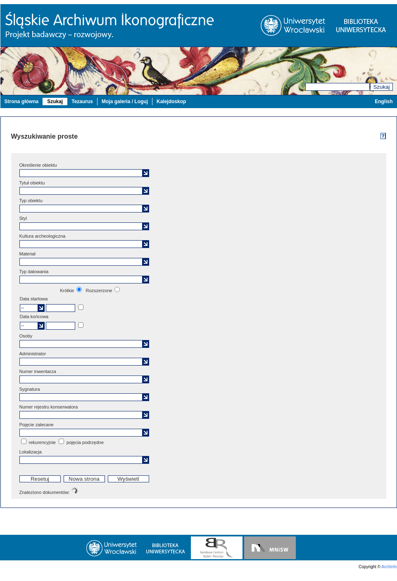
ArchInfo (389, 566)
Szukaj (381, 87)
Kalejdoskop (171, 101)
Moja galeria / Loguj (125, 101)
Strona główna (22, 101)
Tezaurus (82, 101)
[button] (145, 173)
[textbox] (81, 173)
